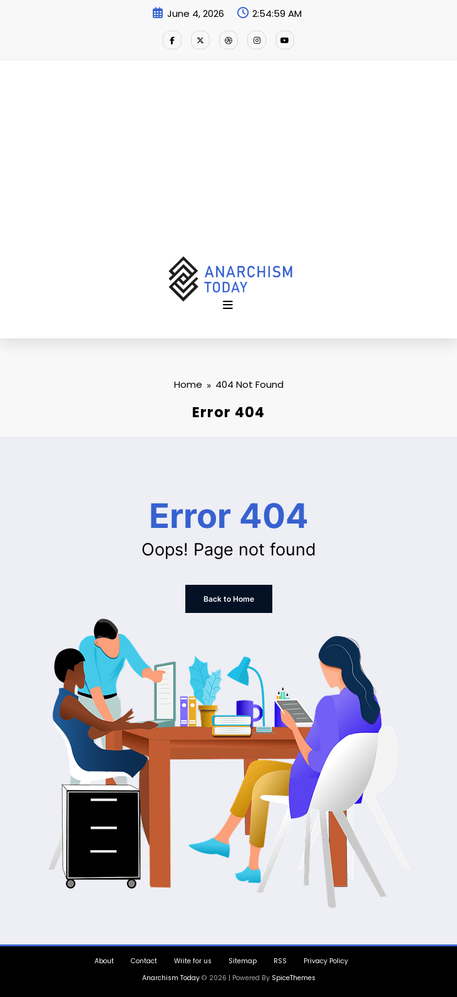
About (104, 961)
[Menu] (227, 305)
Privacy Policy (326, 961)
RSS (280, 961)
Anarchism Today (171, 978)
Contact (144, 961)
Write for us (193, 961)
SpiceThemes (294, 978)
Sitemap (242, 961)
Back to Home (228, 599)
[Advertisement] (228, 162)
